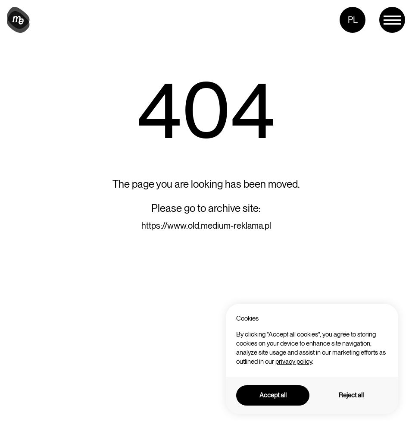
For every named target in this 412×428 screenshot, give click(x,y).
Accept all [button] (273, 395)
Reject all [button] (351, 395)
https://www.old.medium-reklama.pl (206, 225)
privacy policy (293, 361)
